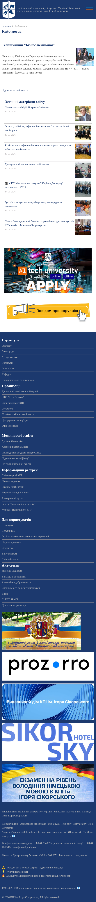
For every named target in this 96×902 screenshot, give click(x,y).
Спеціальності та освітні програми (21, 588)
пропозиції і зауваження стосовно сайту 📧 (56, 888)
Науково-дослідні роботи (15, 492)
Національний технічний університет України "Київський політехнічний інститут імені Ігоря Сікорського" (48, 9)
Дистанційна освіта (12, 441)
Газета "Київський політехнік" (18, 504)
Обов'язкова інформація (33, 823)
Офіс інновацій (10, 425)
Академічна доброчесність (16, 582)
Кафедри (6, 374)
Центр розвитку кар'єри (15, 420)
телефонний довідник (25, 847)
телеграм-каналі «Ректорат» (56, 875)
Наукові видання (11, 481)
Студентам (7, 548)
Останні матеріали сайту (24, 102)
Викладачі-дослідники (14, 576)
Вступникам (8, 531)
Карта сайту (79, 823)
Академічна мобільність (15, 446)
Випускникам (9, 553)
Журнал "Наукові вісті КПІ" (17, 509)
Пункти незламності (17, 871)
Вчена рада (8, 351)
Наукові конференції (13, 487)
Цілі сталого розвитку (14, 605)
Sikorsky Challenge (12, 570)
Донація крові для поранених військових (27, 164)
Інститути (7, 363)
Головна (6, 26)
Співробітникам (10, 559)
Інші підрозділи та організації (18, 380)
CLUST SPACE (10, 599)
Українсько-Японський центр (18, 414)
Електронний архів (12, 498)
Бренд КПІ (54, 823)
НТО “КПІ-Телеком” (13, 397)
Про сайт (67, 823)
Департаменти (9, 357)
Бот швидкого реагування (73, 855)
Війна (5, 593)
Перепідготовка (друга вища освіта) (21, 452)
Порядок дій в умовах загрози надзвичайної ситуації (34, 867)
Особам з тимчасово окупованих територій (25, 536)
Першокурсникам (11, 542)
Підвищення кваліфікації (15, 458)
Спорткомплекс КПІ (13, 403)
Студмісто (7, 408)
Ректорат (6, 345)
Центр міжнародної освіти (16, 464)
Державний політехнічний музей (20, 391)
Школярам (7, 525)
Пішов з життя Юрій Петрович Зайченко (27, 107)
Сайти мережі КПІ (12, 475)
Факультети (8, 368)
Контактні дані (10, 823)
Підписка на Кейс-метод (15, 90)
